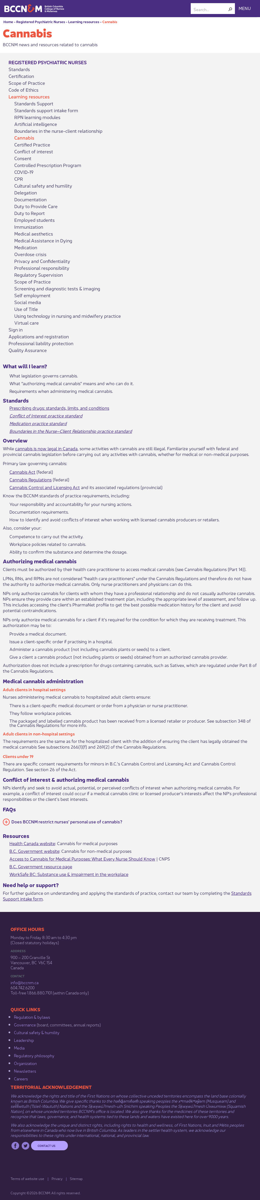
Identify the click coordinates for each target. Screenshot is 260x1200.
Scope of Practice (27, 82)
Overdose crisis (30, 254)
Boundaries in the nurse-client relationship (58, 130)
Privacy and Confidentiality (42, 261)
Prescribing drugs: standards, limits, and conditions (59, 407)
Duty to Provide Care (36, 206)
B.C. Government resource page (40, 866)
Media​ (19, 1047)
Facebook (15, 1145)
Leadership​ (24, 1040)
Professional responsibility (41, 267)
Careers (21, 1078)
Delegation (25, 192)
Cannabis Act (22, 471)
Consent (22, 158)
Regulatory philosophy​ (34, 1055)
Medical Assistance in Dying (43, 240)
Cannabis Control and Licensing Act (44, 487)
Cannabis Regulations (30, 479)
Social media (27, 302)
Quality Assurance (28, 350)
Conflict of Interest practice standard (45, 415)
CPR (18, 178)
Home (8, 21)
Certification (21, 76)
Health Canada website (32, 843)
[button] (230, 9)
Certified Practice (32, 144)
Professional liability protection (41, 343)
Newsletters (25, 1071)
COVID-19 (23, 171)
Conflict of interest (33, 151)
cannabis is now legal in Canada (46, 448)
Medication (25, 247)
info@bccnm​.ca (24, 982)
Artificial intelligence (35, 123)
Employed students (34, 219)
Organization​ (25, 1063)
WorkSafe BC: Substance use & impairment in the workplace (68, 874)
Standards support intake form (46, 110)
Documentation (30, 199)
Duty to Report (29, 213)
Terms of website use (27, 1178)
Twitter (25, 1145)
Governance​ (25, 1024)
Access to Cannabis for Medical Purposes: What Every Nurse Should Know (82, 858)
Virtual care (26, 322)
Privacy (57, 1178)
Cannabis (109, 21)
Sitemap (76, 1178)
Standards (19, 69)
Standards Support (33, 103)
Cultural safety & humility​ (37, 1032)
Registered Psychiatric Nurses (40, 21)
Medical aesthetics (33, 233)
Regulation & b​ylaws (32, 1017)
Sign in (16, 329)
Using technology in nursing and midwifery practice (67, 315)
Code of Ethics (23, 89)
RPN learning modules (37, 117)
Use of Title (26, 308)
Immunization (28, 226)
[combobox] (211, 9)
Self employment (32, 295)
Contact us (46, 1145)
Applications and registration (39, 336)
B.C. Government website (34, 850)
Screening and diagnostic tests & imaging (57, 288)
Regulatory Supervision (38, 274)
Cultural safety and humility (43, 185)
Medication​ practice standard (38, 423)
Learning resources (83, 21)
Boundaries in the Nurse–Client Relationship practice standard (70, 430)
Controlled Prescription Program (47, 165)
